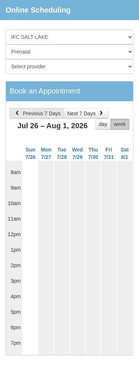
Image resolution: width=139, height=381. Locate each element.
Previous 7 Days (37, 113)
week (120, 124)
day (103, 124)
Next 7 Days (85, 113)
